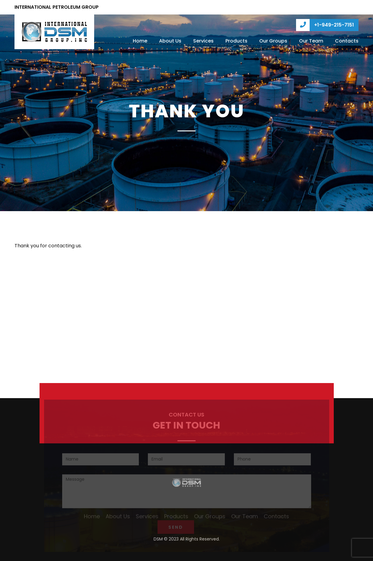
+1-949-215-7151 (325, 25)
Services (203, 40)
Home (140, 40)
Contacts (347, 40)
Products (236, 40)
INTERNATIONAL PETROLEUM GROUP (56, 7)
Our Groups (273, 40)
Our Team (311, 40)
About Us (170, 40)
